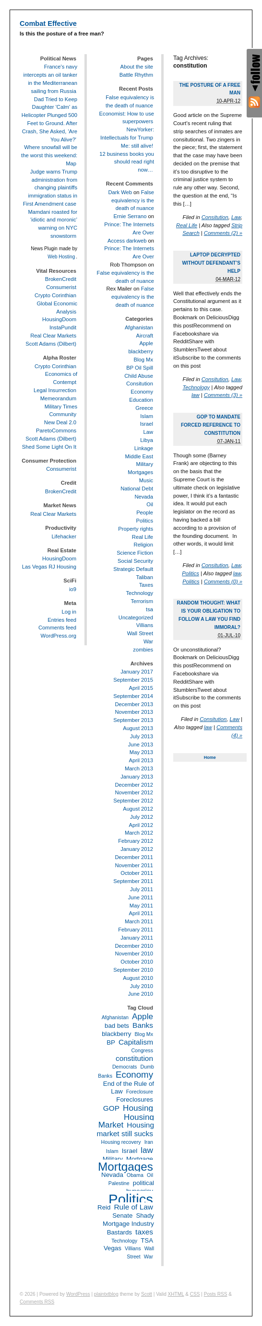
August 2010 (138, 978)
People (144, 512)
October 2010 (136, 962)
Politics (190, 573)
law (195, 395)
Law (236, 217)
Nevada (143, 497)
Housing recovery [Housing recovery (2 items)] (121, 1142)
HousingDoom (59, 319)
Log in (69, 612)
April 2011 (141, 913)
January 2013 (136, 776)
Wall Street (140, 633)
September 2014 (133, 696)
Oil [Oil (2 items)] (150, 1175)
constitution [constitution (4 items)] (134, 1058)
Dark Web (120, 192)
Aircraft (144, 335)
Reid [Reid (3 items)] (103, 1207)
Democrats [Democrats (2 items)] (124, 1067)
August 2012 (138, 809)
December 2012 (134, 785)
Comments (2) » (223, 233)
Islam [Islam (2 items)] (112, 1151)
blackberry (140, 351)
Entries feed (62, 620)
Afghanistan (139, 327)
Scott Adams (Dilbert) (50, 344)
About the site (136, 67)
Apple (146, 343)
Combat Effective (48, 23)
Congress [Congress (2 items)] (142, 1050)
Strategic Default (133, 569)
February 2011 (135, 929)
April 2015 (141, 688)
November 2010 (134, 953)
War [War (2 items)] (148, 1256)
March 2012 (139, 833)
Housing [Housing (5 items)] (138, 1108)
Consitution (215, 217)
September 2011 (133, 881)
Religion (143, 544)
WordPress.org (58, 636)
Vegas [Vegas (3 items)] (112, 1248)
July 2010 (141, 986)
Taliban (144, 577)
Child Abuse (138, 376)
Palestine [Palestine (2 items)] (119, 1183)
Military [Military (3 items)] (113, 1159)
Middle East (139, 456)
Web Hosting (61, 256)
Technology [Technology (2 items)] (124, 1241)
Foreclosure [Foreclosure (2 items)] (139, 1091)
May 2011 (141, 905)
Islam (146, 416)
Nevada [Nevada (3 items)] (112, 1174)
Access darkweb (126, 241)
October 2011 (136, 873)
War (148, 641)
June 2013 (140, 744)
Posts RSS (215, 1294)
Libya (146, 440)
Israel (146, 424)
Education (141, 400)
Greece (144, 408)
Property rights (135, 529)
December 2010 (134, 946)
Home (210, 757)
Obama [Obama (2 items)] (135, 1175)
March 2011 (139, 921)
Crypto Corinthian (55, 295)
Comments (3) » (223, 395)
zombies (143, 649)
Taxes (146, 585)
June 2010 (140, 994)
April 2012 (141, 825)
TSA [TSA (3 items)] (147, 1240)
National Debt (136, 488)
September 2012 (133, 800)
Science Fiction (135, 553)
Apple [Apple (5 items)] (142, 1016)
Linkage (143, 448)
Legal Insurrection (55, 390)
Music (146, 480)
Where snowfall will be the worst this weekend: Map (49, 155)
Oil (149, 504)
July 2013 (141, 736)
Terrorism (142, 601)
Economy (142, 392)
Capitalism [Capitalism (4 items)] (136, 1042)
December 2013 (134, 704)
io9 (72, 589)
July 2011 (141, 889)
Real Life (186, 225)
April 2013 (141, 760)
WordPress (78, 1294)
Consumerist (61, 287)
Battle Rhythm (136, 75)
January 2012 (136, 849)
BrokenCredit (60, 279)
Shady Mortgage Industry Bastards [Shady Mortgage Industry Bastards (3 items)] (128, 1224)
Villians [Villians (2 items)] (133, 1248)
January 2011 (136, 938)
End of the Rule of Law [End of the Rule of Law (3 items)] (128, 1087)
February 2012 (135, 841)
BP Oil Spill (139, 368)
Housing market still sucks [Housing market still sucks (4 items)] (125, 1129)
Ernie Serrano (129, 216)
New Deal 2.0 (60, 422)
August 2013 (138, 728)
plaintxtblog (106, 1294)
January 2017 (136, 672)
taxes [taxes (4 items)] (144, 1232)
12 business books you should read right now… (126, 162)
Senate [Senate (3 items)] (122, 1215)
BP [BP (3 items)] (111, 1042)
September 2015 (133, 680)
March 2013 (139, 768)
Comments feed (57, 627)
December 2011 (134, 857)
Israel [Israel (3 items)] (129, 1150)
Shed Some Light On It (49, 447)
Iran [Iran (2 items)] (148, 1142)
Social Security (135, 561)
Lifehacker (63, 536)
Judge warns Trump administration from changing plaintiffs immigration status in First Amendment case (50, 188)
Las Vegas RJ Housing (49, 567)
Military (144, 464)
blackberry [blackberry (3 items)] (116, 1033)
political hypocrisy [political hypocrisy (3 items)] (140, 1187)
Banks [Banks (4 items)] (142, 1025)
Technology (196, 387)
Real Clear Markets (53, 335)
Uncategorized (136, 617)
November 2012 (134, 792)
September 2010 (133, 970)
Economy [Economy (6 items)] (134, 1075)
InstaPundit (62, 327)
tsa (149, 609)
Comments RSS (37, 1301)
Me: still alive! (137, 146)
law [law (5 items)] (147, 1150)
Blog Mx (143, 359)
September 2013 (133, 720)
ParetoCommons (56, 430)
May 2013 (141, 752)
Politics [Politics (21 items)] (130, 1199)
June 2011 (140, 897)
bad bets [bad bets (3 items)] (117, 1025)
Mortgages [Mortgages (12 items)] (125, 1166)
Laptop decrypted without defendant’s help (211, 263)
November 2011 (134, 865)
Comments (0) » (223, 581)
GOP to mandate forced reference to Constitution (210, 425)
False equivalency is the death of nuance (132, 200)
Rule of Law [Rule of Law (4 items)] (133, 1207)
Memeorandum (58, 398)
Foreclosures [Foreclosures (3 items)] (134, 1099)
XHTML (176, 1294)
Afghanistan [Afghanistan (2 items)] (115, 1017)
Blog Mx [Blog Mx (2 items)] (144, 1034)
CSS (195, 1294)
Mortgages (140, 472)
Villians (144, 625)
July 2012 (141, 817)
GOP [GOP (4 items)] (111, 1108)
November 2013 (134, 712)
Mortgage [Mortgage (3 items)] (139, 1159)
